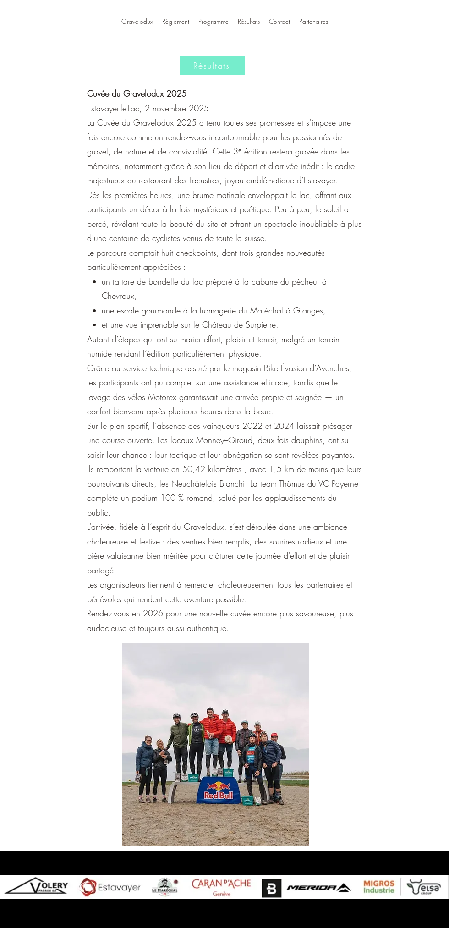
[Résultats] (212, 65)
